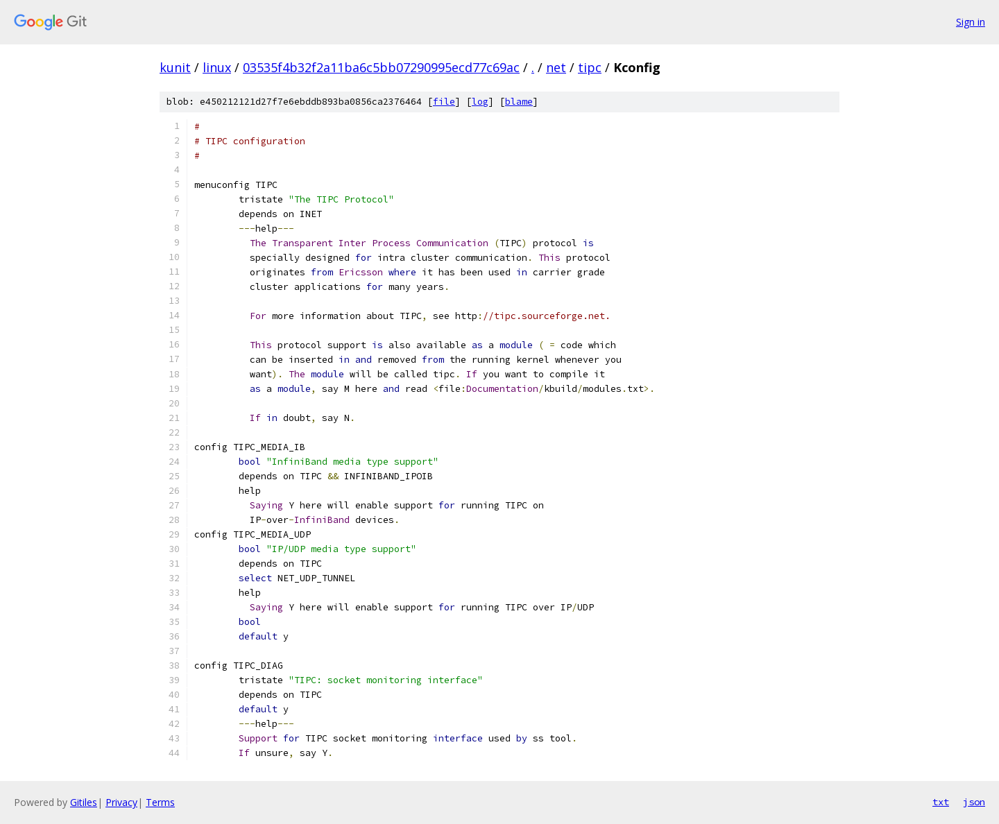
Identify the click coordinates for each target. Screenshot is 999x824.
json (974, 802)
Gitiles (83, 802)
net (556, 67)
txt (940, 802)
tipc (589, 67)
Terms (160, 802)
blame (519, 102)
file (444, 102)
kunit (175, 67)
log (480, 102)
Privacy (121, 802)
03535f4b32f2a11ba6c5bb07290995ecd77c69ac (381, 67)
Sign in (970, 21)
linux (217, 67)
